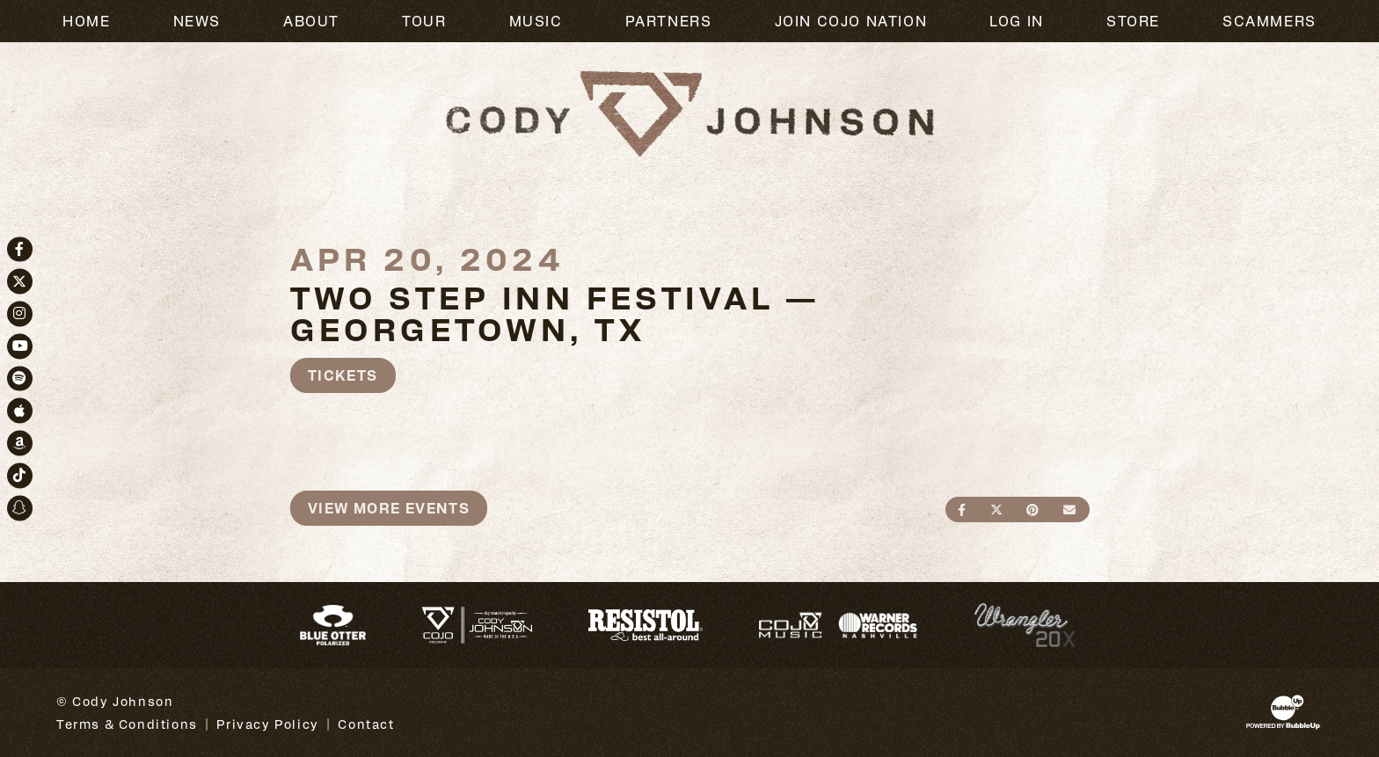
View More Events (389, 508)
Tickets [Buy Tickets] (343, 375)
